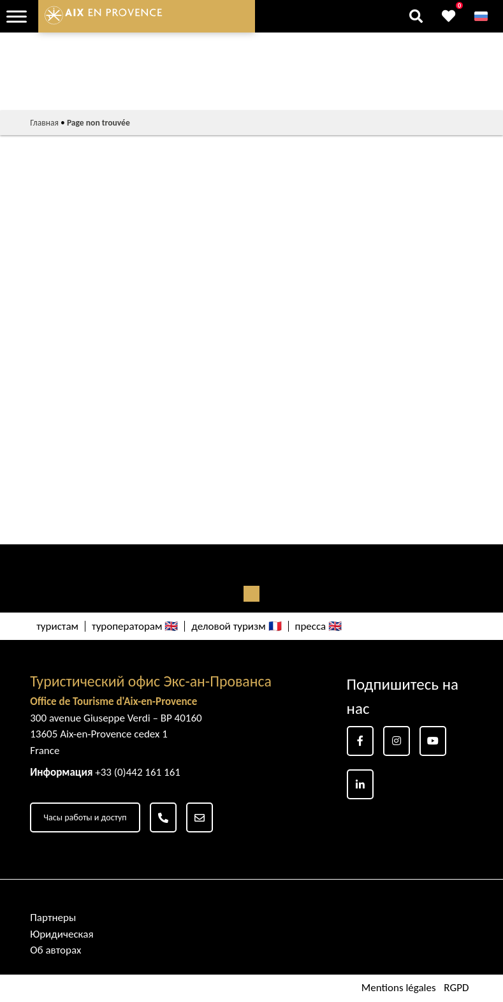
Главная (44, 122)
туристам (57, 626)
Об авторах (55, 950)
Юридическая (61, 934)
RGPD (456, 988)
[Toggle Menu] (16, 16)
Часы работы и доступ (84, 817)
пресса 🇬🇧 (318, 626)
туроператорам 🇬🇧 (135, 626)
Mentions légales (398, 988)
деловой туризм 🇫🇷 (236, 626)
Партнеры (53, 917)
